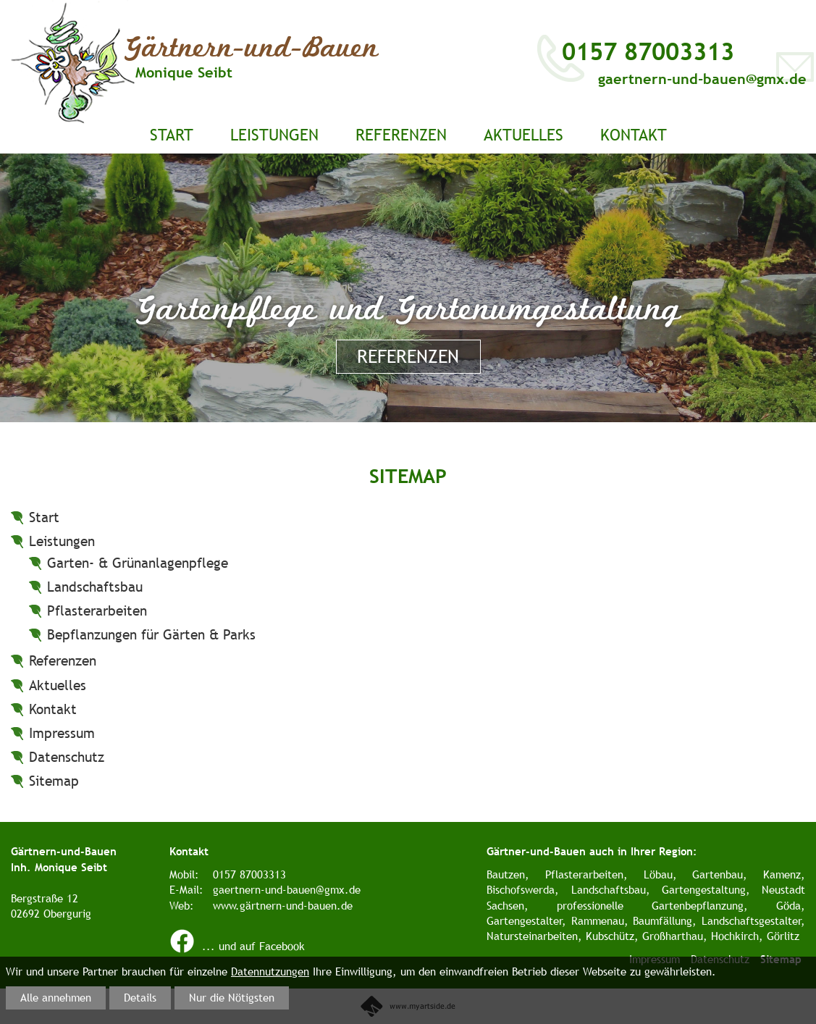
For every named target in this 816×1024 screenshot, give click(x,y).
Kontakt (633, 134)
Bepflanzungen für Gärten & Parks (151, 634)
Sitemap (54, 781)
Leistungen (274, 134)
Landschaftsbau (95, 587)
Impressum (62, 733)
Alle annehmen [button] (55, 997)
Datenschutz (66, 757)
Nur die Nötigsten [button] (231, 997)
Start (171, 134)
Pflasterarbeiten (97, 610)
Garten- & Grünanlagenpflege (137, 563)
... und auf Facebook (237, 946)
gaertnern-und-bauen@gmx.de (702, 78)
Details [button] (140, 997)
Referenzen (401, 134)
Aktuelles (523, 134)
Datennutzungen (270, 971)
